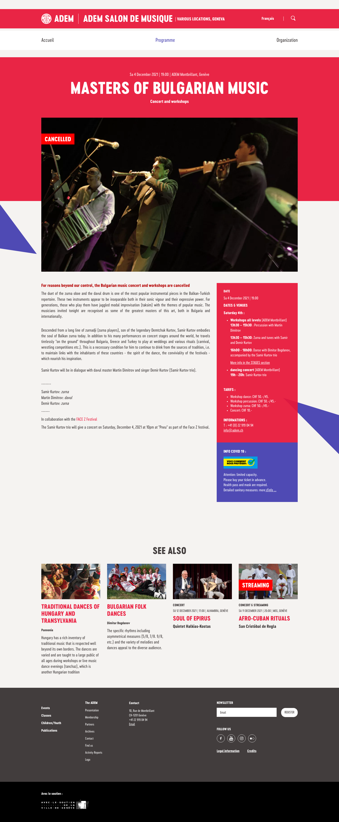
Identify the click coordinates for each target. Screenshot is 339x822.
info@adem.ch (233, 430)
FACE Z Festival (86, 419)
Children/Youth (51, 723)
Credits (251, 751)
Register (289, 712)
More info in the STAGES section (250, 363)
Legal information (228, 751)
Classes (46, 716)
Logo (87, 759)
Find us (89, 745)
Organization (287, 40)
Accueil (47, 40)
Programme (165, 40)
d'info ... (270, 490)
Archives (89, 731)
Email (132, 724)
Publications (49, 731)
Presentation (92, 710)
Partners (89, 724)
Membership (91, 717)
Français (268, 19)
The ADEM (91, 703)
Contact (89, 738)
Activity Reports (93, 752)
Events (45, 708)
